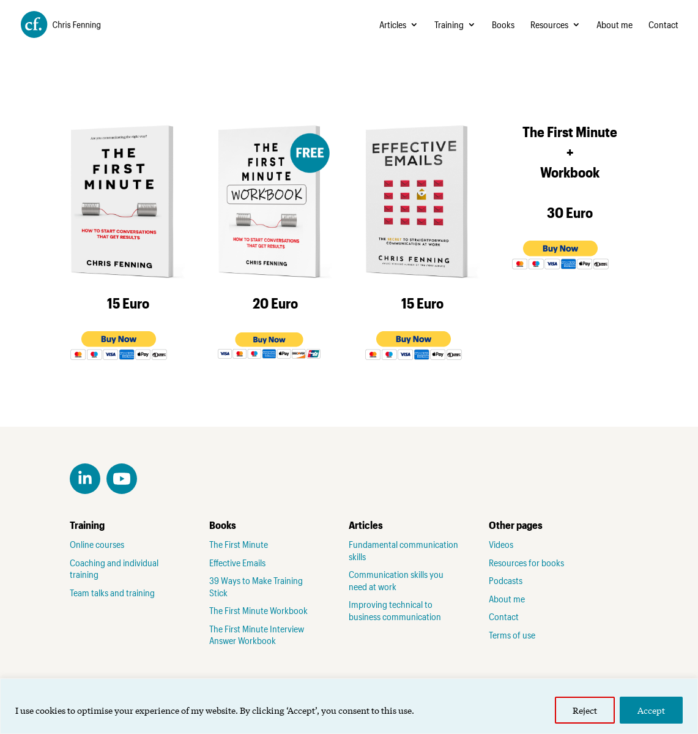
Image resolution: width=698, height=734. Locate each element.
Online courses (97, 544)
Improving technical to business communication (395, 610)
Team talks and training (112, 592)
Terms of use (512, 634)
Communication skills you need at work (396, 580)
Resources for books (526, 562)
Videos (501, 544)
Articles (392, 25)
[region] (349, 706)
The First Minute (238, 544)
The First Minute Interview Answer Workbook (256, 634)
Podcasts (505, 580)
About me (614, 25)
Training (449, 25)
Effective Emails (237, 562)
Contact (663, 25)
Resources (549, 25)
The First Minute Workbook (258, 610)
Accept (651, 710)
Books (503, 25)
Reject (585, 710)
